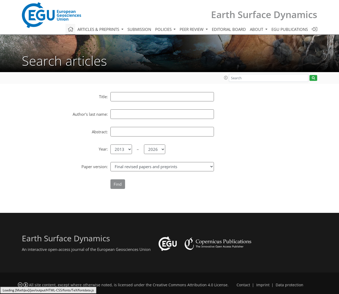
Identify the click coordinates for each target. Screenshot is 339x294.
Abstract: (100, 131)
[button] (226, 77)
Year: (103, 149)
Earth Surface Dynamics (264, 14)
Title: (103, 96)
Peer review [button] (192, 29)
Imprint (263, 285)
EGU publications (289, 29)
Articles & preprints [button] (98, 29)
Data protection (289, 285)
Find (118, 184)
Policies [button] (164, 29)
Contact (243, 285)
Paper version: (94, 166)
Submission (139, 29)
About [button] (257, 29)
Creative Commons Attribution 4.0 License (190, 285)
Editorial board (229, 29)
